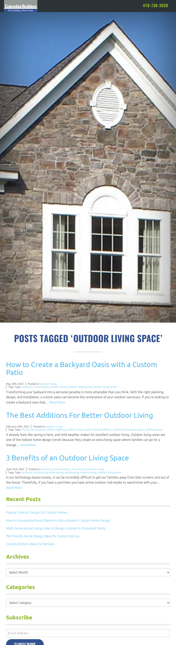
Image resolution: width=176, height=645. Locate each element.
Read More (57, 402)
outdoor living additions (98, 429)
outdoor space (101, 386)
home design (56, 472)
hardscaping (38, 429)
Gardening (46, 469)
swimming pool (154, 429)
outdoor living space (79, 386)
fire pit (25, 429)
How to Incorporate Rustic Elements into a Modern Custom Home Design (58, 520)
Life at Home (77, 469)
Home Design (61, 469)
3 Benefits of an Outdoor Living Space (67, 457)
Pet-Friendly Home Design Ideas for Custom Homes (42, 536)
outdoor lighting (55, 429)
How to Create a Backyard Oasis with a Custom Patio (81, 368)
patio (114, 386)
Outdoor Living (48, 383)
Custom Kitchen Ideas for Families (30, 544)
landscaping (72, 472)
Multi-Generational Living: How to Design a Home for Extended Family (56, 528)
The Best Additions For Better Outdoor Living (79, 415)
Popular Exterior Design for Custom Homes (37, 512)
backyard (26, 386)
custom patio (41, 386)
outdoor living (58, 386)
